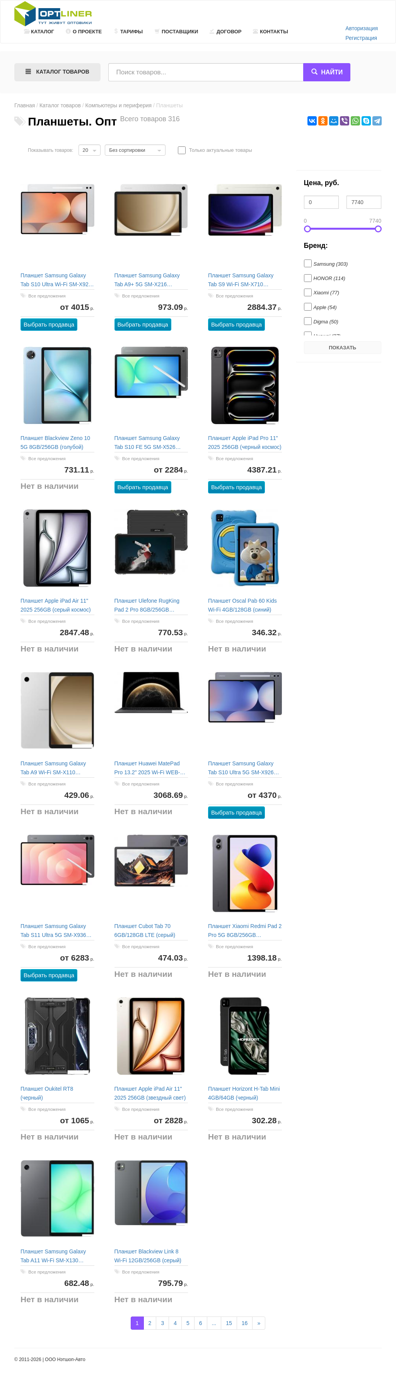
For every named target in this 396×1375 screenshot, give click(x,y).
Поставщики (176, 31)
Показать (342, 348)
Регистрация (361, 38)
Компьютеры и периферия (118, 105)
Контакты (270, 31)
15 (229, 1323)
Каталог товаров (60, 105)
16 (245, 1323)
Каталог (39, 31)
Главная (24, 105)
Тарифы (128, 31)
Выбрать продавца (49, 324)
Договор (226, 31)
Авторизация (361, 28)
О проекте (84, 31)
